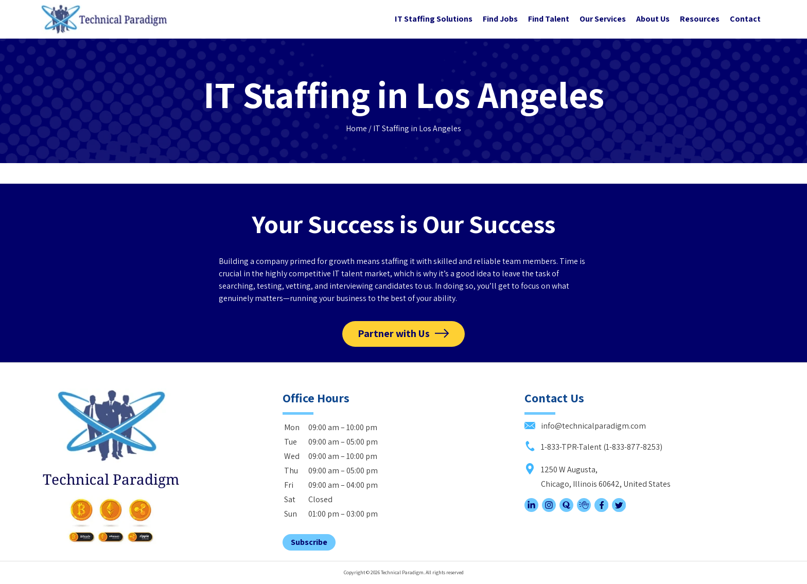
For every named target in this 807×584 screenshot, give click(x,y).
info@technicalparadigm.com (585, 425)
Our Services (603, 18)
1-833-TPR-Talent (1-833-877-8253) (593, 446)
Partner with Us (394, 333)
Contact (745, 18)
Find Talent (548, 18)
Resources (700, 18)
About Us (653, 18)
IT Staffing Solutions (433, 18)
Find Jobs (500, 18)
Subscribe (309, 542)
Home (356, 128)
